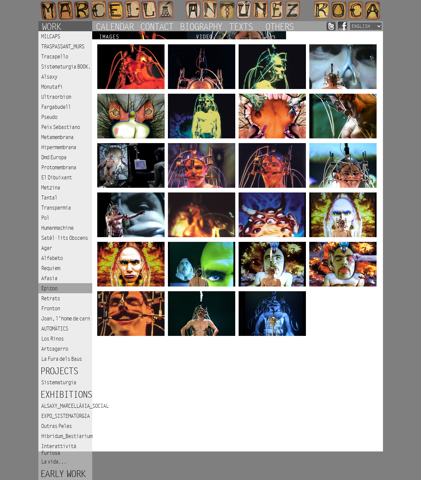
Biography (201, 26)
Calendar (114, 26)
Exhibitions (66, 395)
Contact (156, 26)
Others (279, 26)
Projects (59, 371)
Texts (240, 26)
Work (51, 26)
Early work (62, 474)
